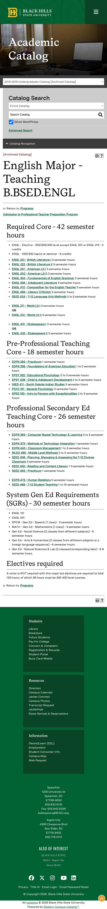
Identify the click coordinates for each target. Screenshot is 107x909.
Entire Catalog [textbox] (19, 106)
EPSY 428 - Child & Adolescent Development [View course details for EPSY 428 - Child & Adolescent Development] (42, 380)
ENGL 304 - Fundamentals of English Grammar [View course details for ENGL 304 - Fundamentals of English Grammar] (43, 278)
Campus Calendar (41, 692)
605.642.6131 (53, 804)
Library (33, 629)
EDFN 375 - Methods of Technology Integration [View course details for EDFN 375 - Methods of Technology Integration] (43, 443)
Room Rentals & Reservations (48, 713)
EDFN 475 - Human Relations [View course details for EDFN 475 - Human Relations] (31, 480)
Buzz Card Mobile (40, 658)
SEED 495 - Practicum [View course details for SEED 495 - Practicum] (27, 471)
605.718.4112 (53, 837)
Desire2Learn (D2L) (41, 743)
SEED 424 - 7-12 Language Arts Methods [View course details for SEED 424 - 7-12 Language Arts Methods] (39, 296)
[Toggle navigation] (96, 12)
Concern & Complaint (43, 645)
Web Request (37, 760)
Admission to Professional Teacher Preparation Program (40, 214)
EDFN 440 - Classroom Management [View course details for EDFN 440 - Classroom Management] (36, 448)
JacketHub (36, 709)
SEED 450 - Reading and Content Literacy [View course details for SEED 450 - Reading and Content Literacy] (40, 466)
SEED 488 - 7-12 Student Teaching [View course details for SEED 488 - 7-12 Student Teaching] (35, 484)
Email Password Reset (74, 887)
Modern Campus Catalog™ (61, 906)
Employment (37, 747)
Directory (35, 688)
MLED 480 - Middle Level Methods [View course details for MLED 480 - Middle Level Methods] (35, 452)
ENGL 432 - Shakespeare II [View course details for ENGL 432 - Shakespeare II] (30, 333)
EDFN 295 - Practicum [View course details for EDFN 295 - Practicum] (27, 361)
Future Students (39, 637)
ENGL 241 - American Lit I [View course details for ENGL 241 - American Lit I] (29, 269)
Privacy (23, 887)
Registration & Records (44, 650)
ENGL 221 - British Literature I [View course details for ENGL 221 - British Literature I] (31, 260)
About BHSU (53, 865)
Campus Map (37, 756)
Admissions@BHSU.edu (53, 813)
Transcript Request (41, 705)
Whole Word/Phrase (26, 121)
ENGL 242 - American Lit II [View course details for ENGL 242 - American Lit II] (29, 273)
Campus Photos (39, 701)
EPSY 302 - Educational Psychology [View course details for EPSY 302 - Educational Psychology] (36, 375)
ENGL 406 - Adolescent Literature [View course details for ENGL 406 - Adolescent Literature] (34, 283)
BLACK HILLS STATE (53, 855)
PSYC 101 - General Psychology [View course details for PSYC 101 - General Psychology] (32, 389)
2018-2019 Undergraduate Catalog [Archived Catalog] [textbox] (40, 81)
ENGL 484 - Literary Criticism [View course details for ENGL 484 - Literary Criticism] (31, 292)
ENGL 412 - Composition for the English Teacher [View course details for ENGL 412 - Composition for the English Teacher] (44, 287)
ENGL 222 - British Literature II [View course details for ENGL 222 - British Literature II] (32, 264)
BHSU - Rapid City (53, 860)
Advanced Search (20, 130)
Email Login (49, 887)
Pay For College (39, 641)
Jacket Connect (39, 696)
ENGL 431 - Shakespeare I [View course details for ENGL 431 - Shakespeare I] (29, 324)
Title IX (35, 887)
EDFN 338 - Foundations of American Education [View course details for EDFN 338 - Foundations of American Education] (44, 366)
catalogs (32, 902)
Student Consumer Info (44, 751)
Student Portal (38, 654)
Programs (26, 208)
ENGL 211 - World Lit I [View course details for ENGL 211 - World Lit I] (26, 305)
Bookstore (35, 633)
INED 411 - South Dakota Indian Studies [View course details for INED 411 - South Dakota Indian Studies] (38, 384)
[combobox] (53, 81)
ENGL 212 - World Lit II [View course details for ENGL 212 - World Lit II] (27, 315)
